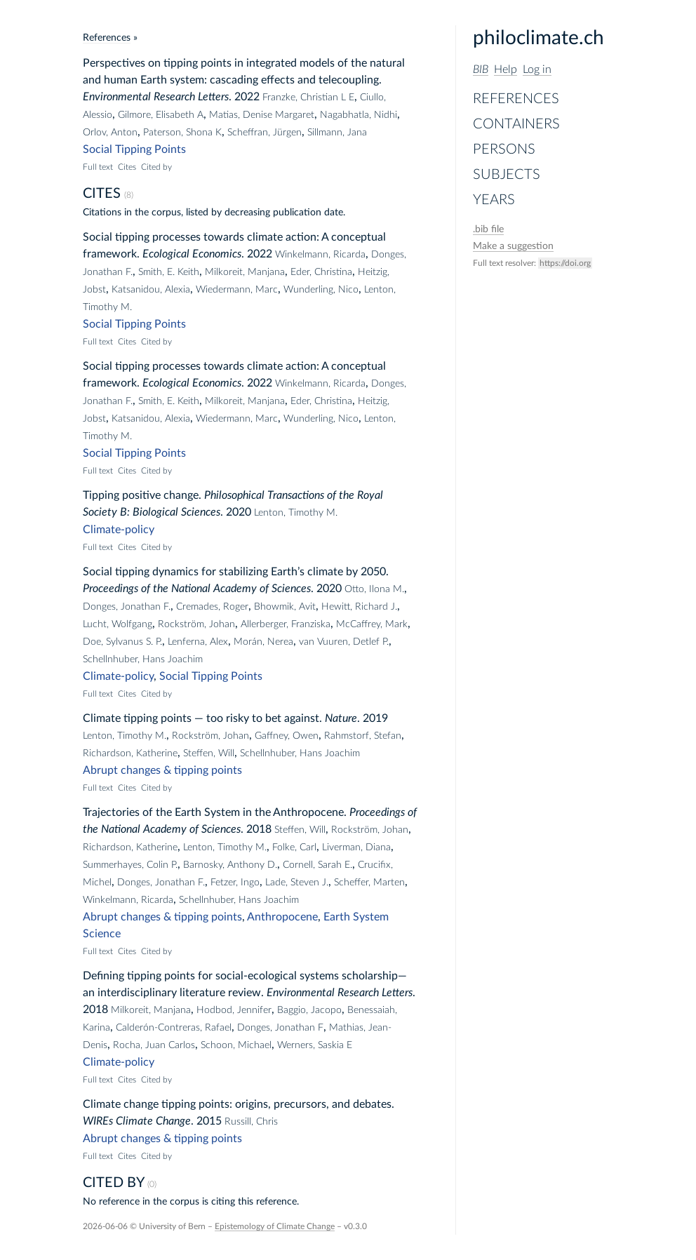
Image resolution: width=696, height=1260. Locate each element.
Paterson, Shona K (182, 133)
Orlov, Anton (110, 133)
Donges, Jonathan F (280, 1028)
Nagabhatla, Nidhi (358, 115)
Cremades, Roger (212, 607)
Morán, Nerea (263, 642)
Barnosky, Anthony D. (230, 865)
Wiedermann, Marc (237, 290)
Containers (516, 124)
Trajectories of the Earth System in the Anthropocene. (215, 812)
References (516, 99)
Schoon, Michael (236, 1045)
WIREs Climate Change (137, 1121)
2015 (209, 1121)
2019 (375, 718)
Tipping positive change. (142, 495)
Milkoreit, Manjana (245, 272)
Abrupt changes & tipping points (162, 770)
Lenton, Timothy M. (295, 513)
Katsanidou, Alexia (151, 290)
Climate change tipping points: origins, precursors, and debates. (238, 1104)
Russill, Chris (251, 1122)
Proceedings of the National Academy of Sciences (197, 588)
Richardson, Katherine (130, 753)
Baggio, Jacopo (309, 1010)
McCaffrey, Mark (372, 624)
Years (494, 200)
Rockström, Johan (196, 624)
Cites (127, 167)
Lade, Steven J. (296, 882)
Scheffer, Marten (369, 882)
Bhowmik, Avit (285, 607)
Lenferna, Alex (198, 642)
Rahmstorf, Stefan (362, 736)
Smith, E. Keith (168, 272)
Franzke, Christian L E (308, 97)
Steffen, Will (208, 753)
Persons (504, 149)
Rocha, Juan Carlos (154, 1045)
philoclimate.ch (538, 38)
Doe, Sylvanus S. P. (122, 642)
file (488, 229)
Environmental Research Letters (156, 96)
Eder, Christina (321, 272)
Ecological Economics (191, 254)
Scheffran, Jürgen (264, 133)
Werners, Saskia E (314, 1045)
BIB (480, 69)
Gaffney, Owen (287, 736)
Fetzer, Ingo (235, 882)
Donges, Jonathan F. (126, 607)
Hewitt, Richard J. (359, 607)
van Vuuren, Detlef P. (344, 642)
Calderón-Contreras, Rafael (174, 1028)
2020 (238, 512)
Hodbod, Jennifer (234, 1010)
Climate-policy (118, 529)
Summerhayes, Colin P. (130, 865)
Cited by (156, 167)
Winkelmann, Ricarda (320, 255)
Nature (341, 718)
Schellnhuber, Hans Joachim (143, 659)
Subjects (506, 175)
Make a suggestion (513, 246)
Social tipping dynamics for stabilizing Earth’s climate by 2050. (236, 571)
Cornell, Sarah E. (317, 865)
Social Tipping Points (134, 149)
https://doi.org (565, 263)
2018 (259, 829)
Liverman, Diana (356, 847)
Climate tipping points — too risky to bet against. (202, 718)
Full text (98, 167)
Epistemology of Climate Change (275, 1226)
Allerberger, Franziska (285, 624)
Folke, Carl (294, 847)
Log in (537, 69)
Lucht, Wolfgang (117, 624)
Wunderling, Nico (321, 290)
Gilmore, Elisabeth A (160, 115)
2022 (247, 96)
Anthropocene (282, 917)
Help (505, 69)
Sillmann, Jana (337, 133)
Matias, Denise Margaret (261, 115)
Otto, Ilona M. (374, 589)
